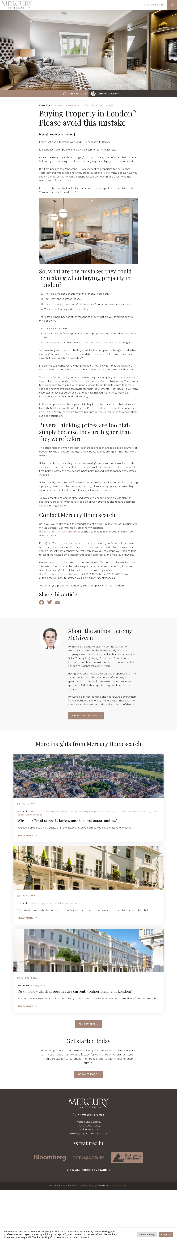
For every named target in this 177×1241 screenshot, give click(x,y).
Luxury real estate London (103, 811)
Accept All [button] (165, 1234)
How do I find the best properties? (93, 105)
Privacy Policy (87, 1185)
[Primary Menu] (172, 5)
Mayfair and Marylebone (133, 811)
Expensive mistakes (62, 105)
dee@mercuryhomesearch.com (58, 531)
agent (124, 365)
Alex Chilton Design (118, 1185)
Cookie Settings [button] (147, 1234)
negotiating (82, 309)
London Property (79, 811)
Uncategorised (38, 985)
